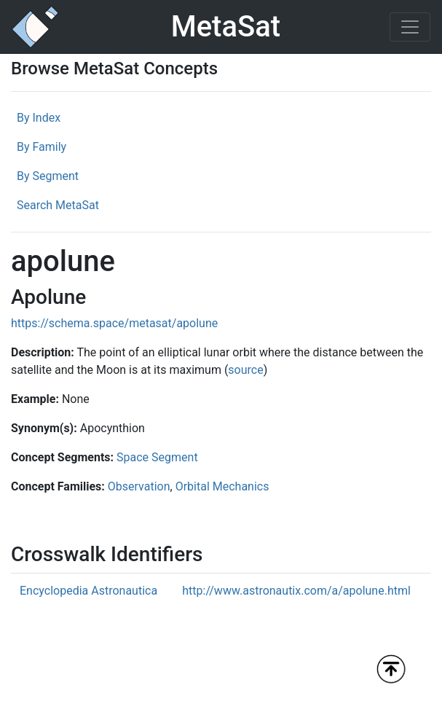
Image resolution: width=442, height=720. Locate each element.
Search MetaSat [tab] (58, 205)
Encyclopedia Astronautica (88, 591)
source (245, 370)
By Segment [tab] (48, 176)
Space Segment (157, 457)
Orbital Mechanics (222, 486)
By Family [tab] (41, 147)
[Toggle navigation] (410, 27)
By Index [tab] (38, 118)
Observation (139, 486)
